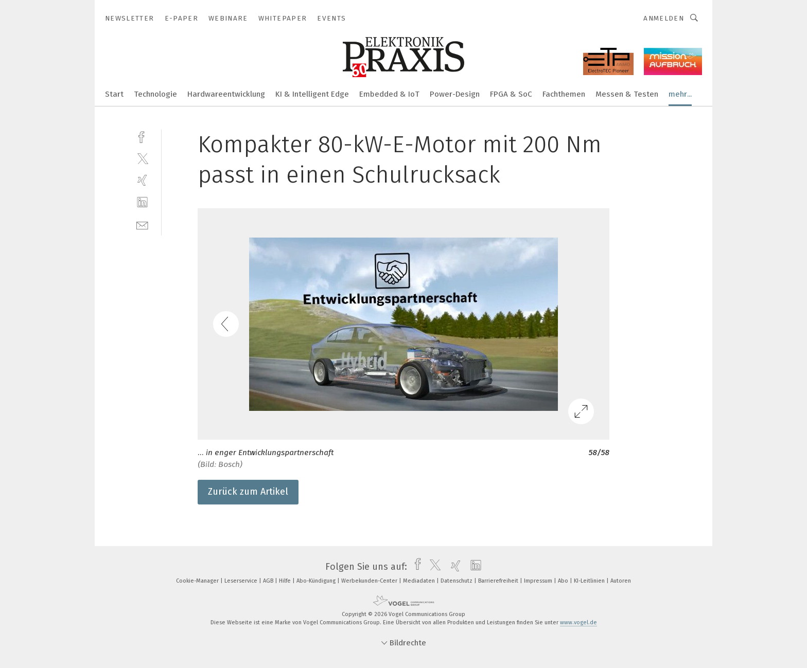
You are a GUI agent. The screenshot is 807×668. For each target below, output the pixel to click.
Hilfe (285, 580)
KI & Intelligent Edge (312, 94)
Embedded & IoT (389, 94)
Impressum (539, 580)
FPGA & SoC (511, 94)
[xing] (142, 180)
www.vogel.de (578, 622)
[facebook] (142, 136)
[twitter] (142, 158)
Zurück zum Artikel (248, 491)
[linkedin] (142, 202)
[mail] (142, 224)
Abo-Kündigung (316, 580)
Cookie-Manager (198, 580)
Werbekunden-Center (370, 580)
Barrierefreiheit (499, 580)
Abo (564, 580)
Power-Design (455, 94)
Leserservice (241, 580)
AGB (269, 580)
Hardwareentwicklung (226, 94)
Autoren (620, 580)
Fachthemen (563, 94)
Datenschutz (457, 580)
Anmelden (663, 18)
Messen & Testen (626, 94)
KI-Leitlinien (590, 580)
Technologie (155, 94)
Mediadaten (419, 580)
